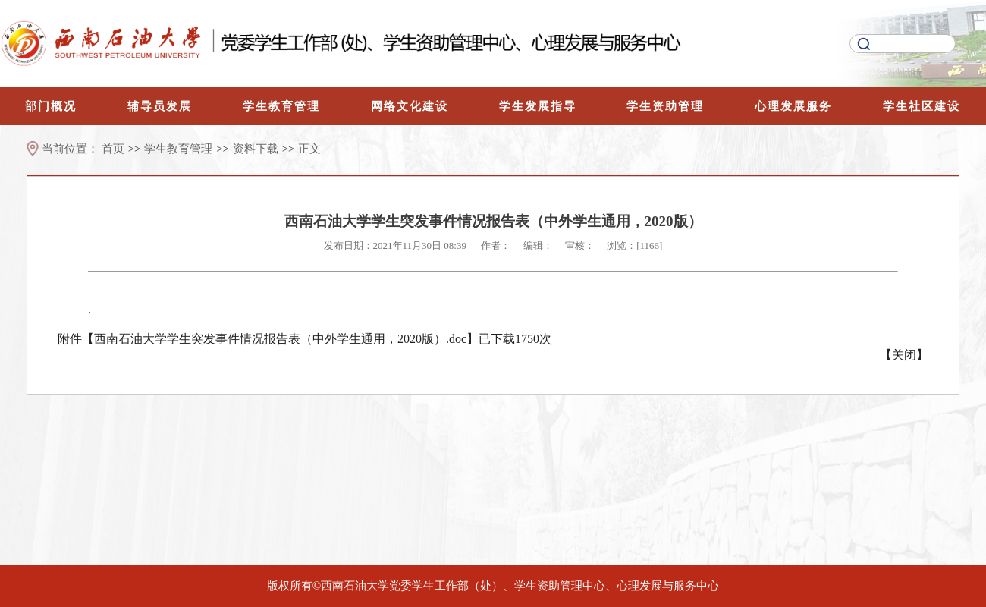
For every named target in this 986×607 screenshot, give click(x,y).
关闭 (904, 354)
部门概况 (51, 106)
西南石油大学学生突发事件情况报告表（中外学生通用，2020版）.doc (280, 338)
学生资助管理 (665, 106)
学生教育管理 (281, 106)
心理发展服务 (793, 106)
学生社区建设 (921, 106)
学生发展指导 (537, 106)
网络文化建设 (409, 106)
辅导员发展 (159, 106)
